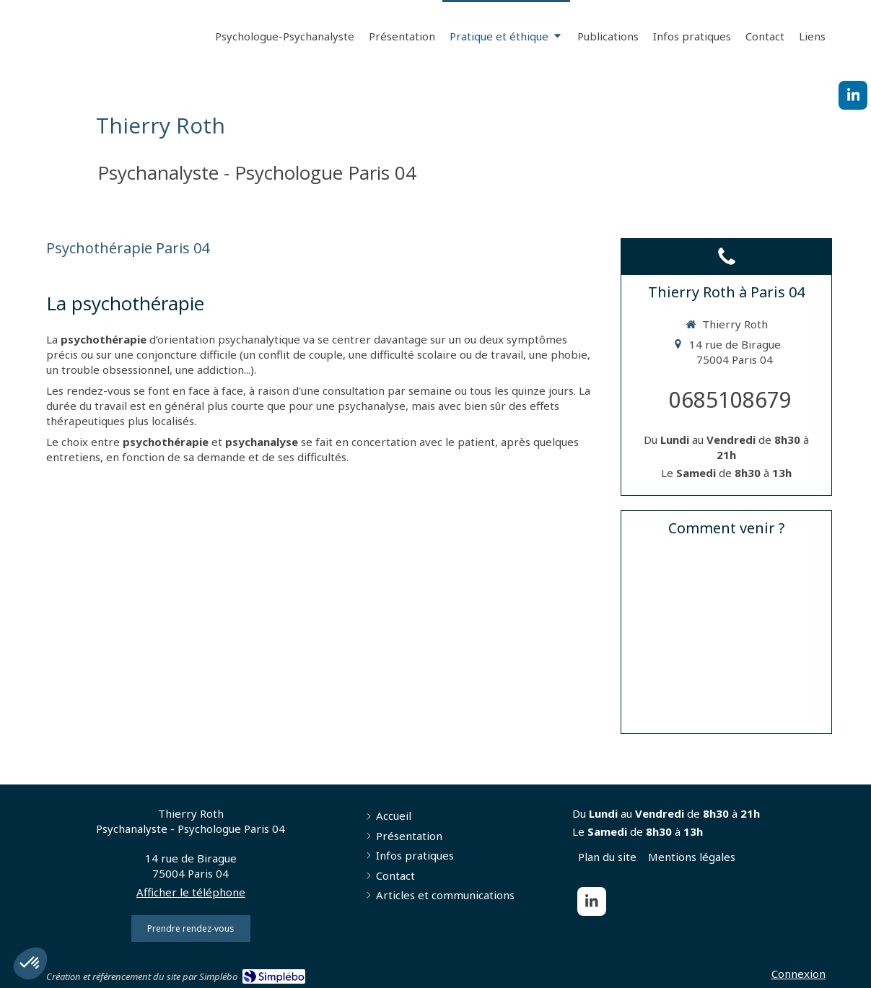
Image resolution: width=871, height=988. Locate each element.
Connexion (798, 973)
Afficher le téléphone (190, 892)
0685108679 (730, 399)
